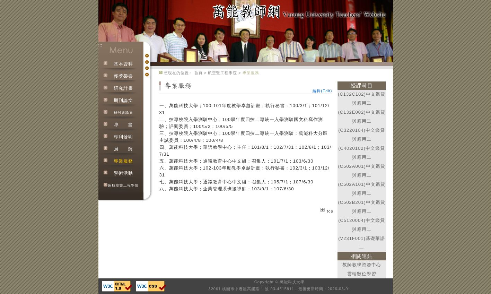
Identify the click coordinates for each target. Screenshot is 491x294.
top (330, 211)
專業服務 (123, 161)
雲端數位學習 (361, 273)
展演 (123, 149)
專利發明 (123, 136)
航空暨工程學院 (222, 73)
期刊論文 (123, 100)
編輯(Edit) (322, 91)
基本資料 (123, 64)
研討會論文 (123, 112)
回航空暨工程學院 (123, 185)
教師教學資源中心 (361, 264)
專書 (123, 124)
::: (100, 45)
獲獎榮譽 (123, 76)
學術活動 (123, 173)
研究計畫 (123, 88)
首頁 (198, 73)
